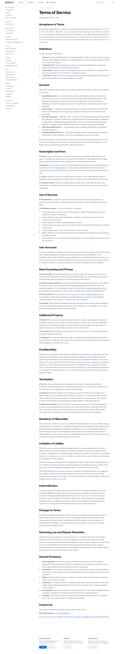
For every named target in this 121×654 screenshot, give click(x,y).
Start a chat (67, 647)
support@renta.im (64, 613)
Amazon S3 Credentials (12, 103)
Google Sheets (10, 91)
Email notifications (10, 77)
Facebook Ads (9, 86)
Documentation (10, 9)
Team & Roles (9, 24)
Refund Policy (60, 168)
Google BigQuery (10, 105)
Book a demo (52, 647)
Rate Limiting (9, 54)
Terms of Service (74, 617)
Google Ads (9, 89)
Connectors (51, 2)
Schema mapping (10, 63)
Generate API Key (10, 51)
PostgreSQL (9, 94)
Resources (31, 2)
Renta (40, 8)
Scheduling (9, 60)
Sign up (43, 647)
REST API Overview (11, 48)
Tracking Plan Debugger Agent (14, 42)
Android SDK (9, 33)
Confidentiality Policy (88, 617)
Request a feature (93, 647)
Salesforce (9, 96)
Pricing (41, 2)
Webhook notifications (12, 79)
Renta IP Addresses (11, 17)
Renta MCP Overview (11, 39)
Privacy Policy (92, 294)
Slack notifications (11, 74)
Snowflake (8, 108)
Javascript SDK (10, 30)
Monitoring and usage (11, 65)
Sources (8, 12)
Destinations (9, 15)
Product (20, 2)
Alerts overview (10, 72)
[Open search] (106, 2)
